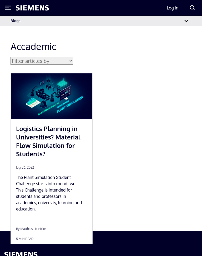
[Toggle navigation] (186, 21)
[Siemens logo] (32, 8)
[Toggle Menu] (8, 8)
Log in (172, 8)
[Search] (192, 8)
